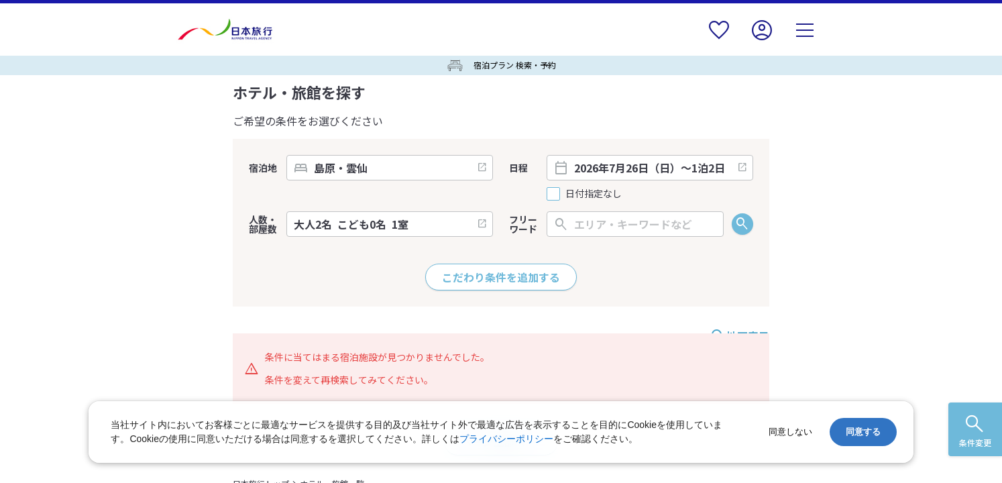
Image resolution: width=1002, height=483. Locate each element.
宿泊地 (263, 167)
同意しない (790, 432)
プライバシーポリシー (506, 438)
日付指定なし (593, 193)
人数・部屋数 (263, 224)
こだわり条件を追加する (501, 277)
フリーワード (523, 224)
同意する (863, 432)
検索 (742, 224)
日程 (518, 167)
